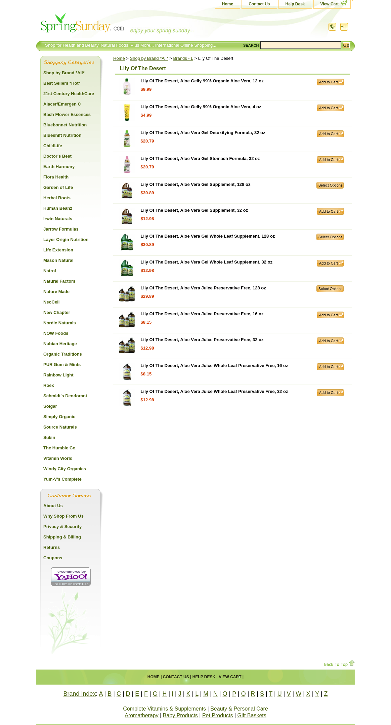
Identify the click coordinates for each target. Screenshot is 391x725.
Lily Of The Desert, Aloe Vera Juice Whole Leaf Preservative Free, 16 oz (214, 365)
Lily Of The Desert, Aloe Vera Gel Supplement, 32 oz (194, 210)
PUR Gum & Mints (62, 364)
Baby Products (180, 715)
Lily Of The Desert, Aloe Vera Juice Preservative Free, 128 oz (203, 287)
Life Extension (58, 249)
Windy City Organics (64, 468)
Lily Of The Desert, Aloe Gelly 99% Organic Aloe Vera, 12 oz (202, 80)
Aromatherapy (142, 715)
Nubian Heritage (60, 343)
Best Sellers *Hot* (61, 83)
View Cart (329, 4)
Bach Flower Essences (67, 114)
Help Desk (295, 4)
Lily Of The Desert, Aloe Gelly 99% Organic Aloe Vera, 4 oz (201, 106)
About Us (53, 505)
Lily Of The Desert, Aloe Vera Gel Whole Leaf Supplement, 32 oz (207, 262)
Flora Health (56, 176)
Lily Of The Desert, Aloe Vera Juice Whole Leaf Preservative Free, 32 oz (214, 391)
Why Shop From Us (63, 516)
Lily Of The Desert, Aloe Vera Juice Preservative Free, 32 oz (202, 339)
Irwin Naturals (57, 218)
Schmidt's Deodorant (65, 395)
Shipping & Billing (62, 536)
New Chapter (56, 312)
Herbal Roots (57, 197)
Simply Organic (59, 416)
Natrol (49, 270)
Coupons (52, 557)
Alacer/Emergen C (62, 104)
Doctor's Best (57, 156)
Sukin (49, 437)
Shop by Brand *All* (149, 58)
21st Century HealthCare (68, 93)
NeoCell (51, 302)
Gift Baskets (251, 715)
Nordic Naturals (59, 322)
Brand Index (79, 693)
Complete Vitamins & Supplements (164, 709)
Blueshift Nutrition (62, 135)
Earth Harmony (59, 166)
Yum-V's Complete (62, 479)
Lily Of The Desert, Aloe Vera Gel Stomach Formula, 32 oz (200, 158)
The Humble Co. (60, 447)
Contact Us (259, 4)
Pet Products (217, 715)
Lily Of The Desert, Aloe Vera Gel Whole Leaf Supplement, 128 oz (208, 236)
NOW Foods (55, 333)
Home (227, 4)
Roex (48, 385)
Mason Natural (58, 260)
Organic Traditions (62, 354)
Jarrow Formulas (61, 229)
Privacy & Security (62, 526)
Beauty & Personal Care (239, 709)
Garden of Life (58, 187)
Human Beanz (57, 208)
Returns (51, 547)
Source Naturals (60, 427)
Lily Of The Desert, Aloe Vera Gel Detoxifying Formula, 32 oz (203, 132)
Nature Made (56, 291)
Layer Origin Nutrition (65, 239)
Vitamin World (58, 458)
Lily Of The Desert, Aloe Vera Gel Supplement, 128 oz (196, 184)
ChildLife (52, 145)
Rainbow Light (58, 374)
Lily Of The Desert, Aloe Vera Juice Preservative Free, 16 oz (202, 313)
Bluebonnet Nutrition (65, 124)
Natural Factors (59, 281)
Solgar (50, 406)
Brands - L (183, 58)
